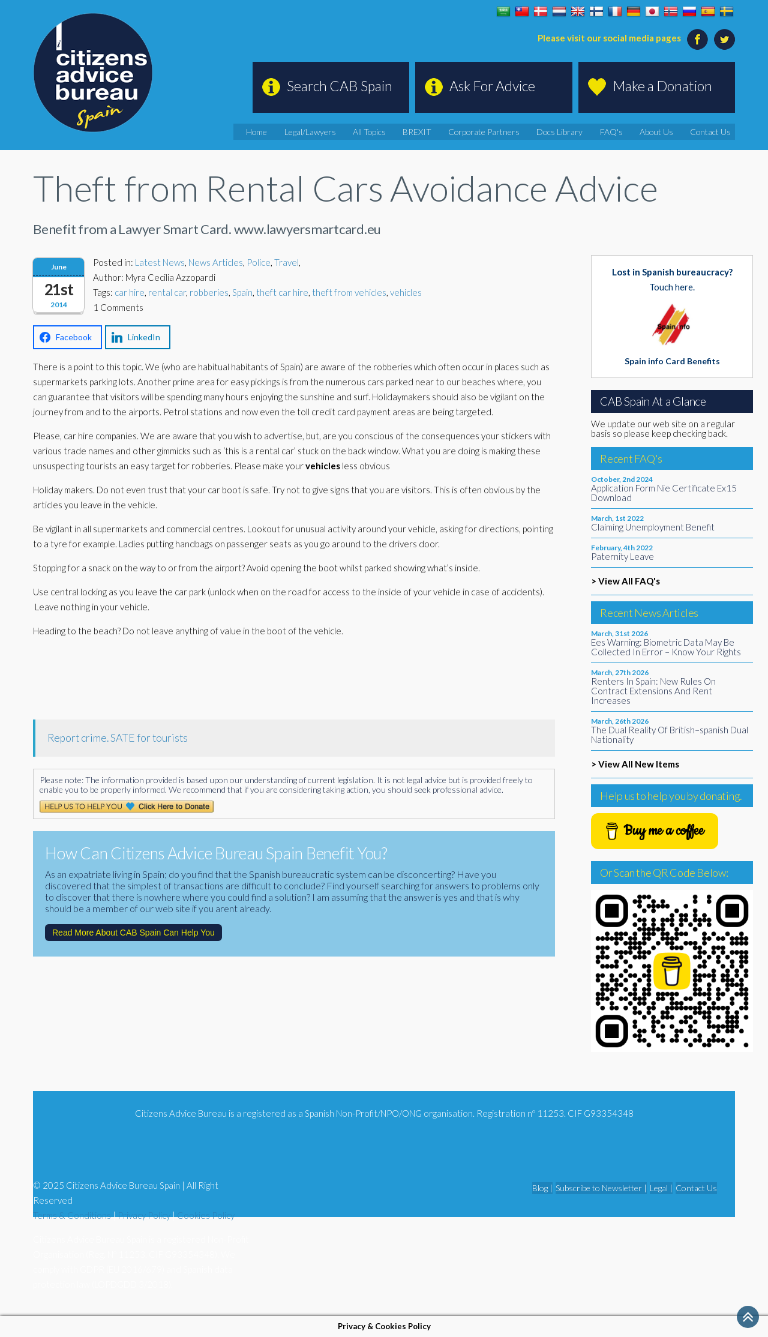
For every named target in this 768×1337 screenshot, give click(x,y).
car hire (130, 292)
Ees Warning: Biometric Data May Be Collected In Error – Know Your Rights (666, 647)
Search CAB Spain (339, 85)
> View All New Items (635, 764)
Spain (242, 292)
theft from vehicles (349, 292)
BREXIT (459, 131)
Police (259, 262)
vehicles (406, 292)
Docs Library (584, 131)
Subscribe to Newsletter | (601, 1188)
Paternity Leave (622, 556)
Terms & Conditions (72, 1215)
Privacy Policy (144, 1215)
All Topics (418, 131)
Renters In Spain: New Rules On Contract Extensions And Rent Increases (653, 691)
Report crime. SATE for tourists (117, 738)
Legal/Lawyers (364, 131)
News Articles (215, 262)
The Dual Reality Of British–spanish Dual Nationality (669, 734)
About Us (668, 131)
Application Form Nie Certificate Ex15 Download (664, 492)
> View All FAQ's (625, 580)
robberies (209, 292)
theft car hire (282, 292)
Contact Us (716, 131)
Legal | (661, 1188)
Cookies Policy (206, 1215)
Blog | (542, 1188)
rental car (167, 292)
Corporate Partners (517, 131)
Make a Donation (662, 85)
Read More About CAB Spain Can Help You (133, 932)
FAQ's (629, 131)
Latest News (160, 262)
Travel (286, 262)
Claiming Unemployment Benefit (653, 526)
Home (317, 131)
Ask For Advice (492, 85)
